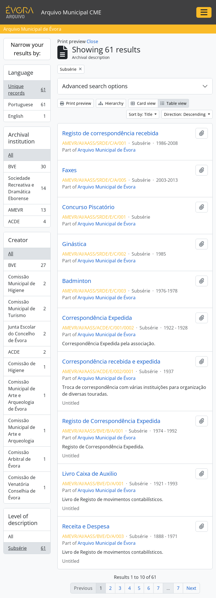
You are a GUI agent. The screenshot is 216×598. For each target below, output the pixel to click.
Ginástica (74, 244)
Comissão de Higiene (27, 366)
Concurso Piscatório (88, 207)
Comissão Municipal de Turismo (27, 308)
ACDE (27, 222)
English (27, 117)
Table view (173, 103)
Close (92, 41)
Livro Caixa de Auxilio (89, 473)
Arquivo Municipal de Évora (107, 150)
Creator (18, 240)
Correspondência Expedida (97, 317)
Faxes (69, 170)
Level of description (22, 519)
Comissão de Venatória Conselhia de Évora (27, 487)
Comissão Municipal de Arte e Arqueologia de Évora (27, 395)
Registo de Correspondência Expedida (111, 421)
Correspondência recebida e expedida (111, 361)
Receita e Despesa (85, 526)
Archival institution (21, 138)
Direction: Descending (185, 114)
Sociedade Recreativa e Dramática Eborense (27, 188)
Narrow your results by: (27, 49)
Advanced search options (95, 86)
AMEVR (27, 211)
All (10, 155)
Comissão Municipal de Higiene (27, 283)
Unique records (27, 89)
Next (191, 588)
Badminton (76, 281)
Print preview (75, 103)
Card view (143, 103)
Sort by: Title (141, 114)
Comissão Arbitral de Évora (27, 459)
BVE (27, 167)
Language (20, 72)
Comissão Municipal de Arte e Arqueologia (27, 430)
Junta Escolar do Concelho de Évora (27, 334)
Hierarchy (110, 103)
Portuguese (27, 105)
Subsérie (27, 549)
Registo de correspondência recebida (110, 133)
